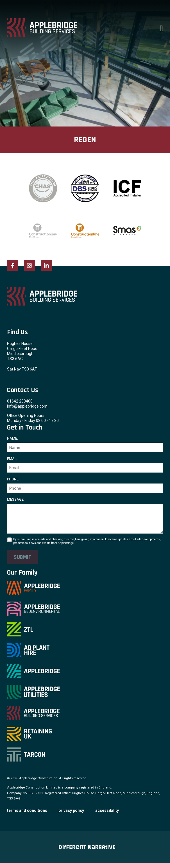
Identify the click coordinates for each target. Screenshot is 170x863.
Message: (15, 499)
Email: (12, 459)
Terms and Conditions (27, 810)
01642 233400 (20, 401)
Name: (12, 438)
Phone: (13, 479)
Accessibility (107, 810)
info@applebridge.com (27, 406)
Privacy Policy (71, 810)
